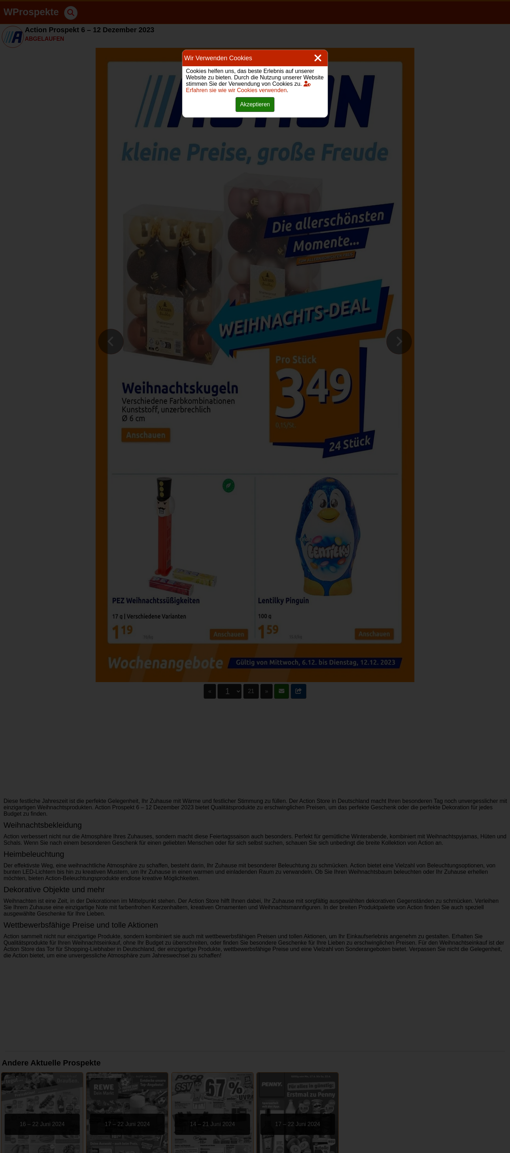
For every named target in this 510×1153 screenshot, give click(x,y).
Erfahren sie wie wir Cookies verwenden (248, 87)
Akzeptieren (255, 104)
